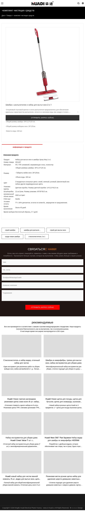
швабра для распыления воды (34, 230)
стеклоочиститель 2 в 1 (36, 236)
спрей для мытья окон (58, 230)
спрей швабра (10, 230)
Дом (3, 15)
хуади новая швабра (12, 236)
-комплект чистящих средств (24, 15)
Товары (9, 15)
